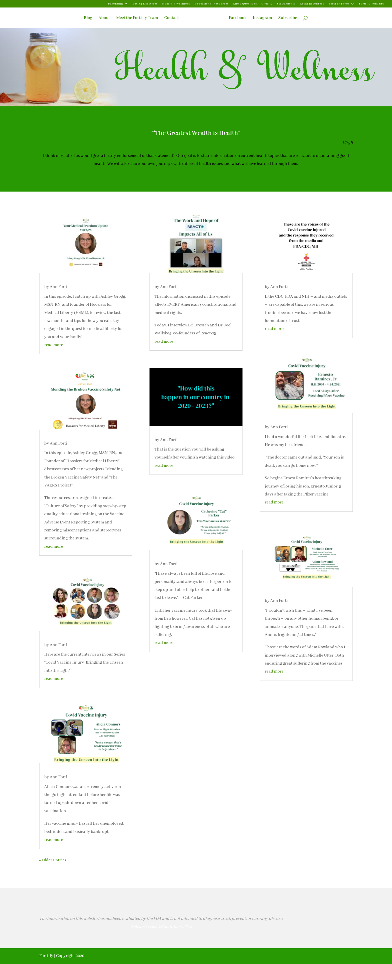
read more (53, 345)
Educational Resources (211, 3)
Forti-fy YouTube (371, 3)
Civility (267, 3)
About (104, 18)
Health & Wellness (176, 3)
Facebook (237, 18)
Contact (171, 18)
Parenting (115, 3)
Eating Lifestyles (145, 3)
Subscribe (287, 18)
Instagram (262, 18)
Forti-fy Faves (339, 3)
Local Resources (312, 3)
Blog (88, 18)
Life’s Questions (245, 3)
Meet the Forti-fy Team (137, 18)
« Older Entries (52, 860)
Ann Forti (58, 286)
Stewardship (286, 3)
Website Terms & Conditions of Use (161, 927)
